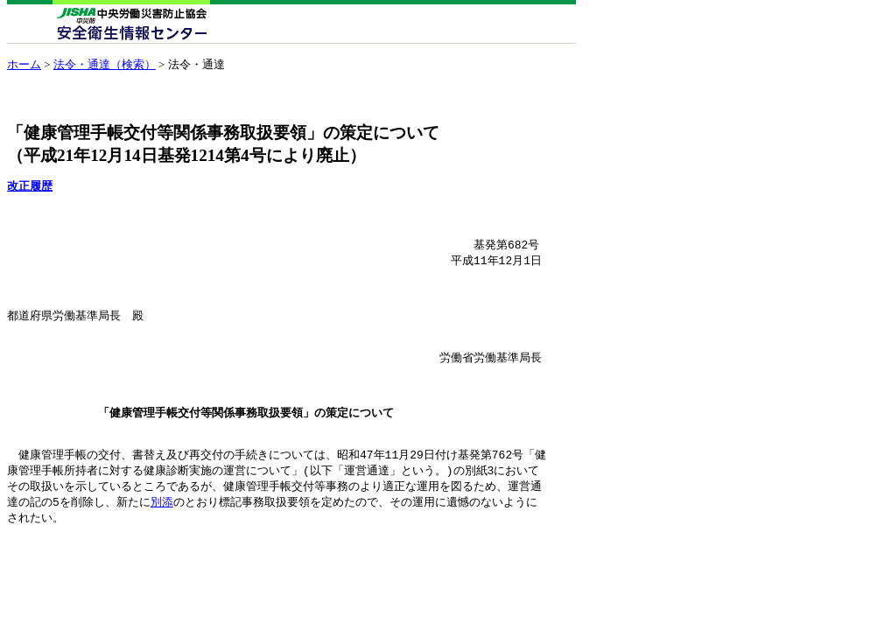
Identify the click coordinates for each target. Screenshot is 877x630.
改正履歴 (30, 185)
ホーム (24, 64)
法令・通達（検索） (104, 64)
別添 (162, 535)
